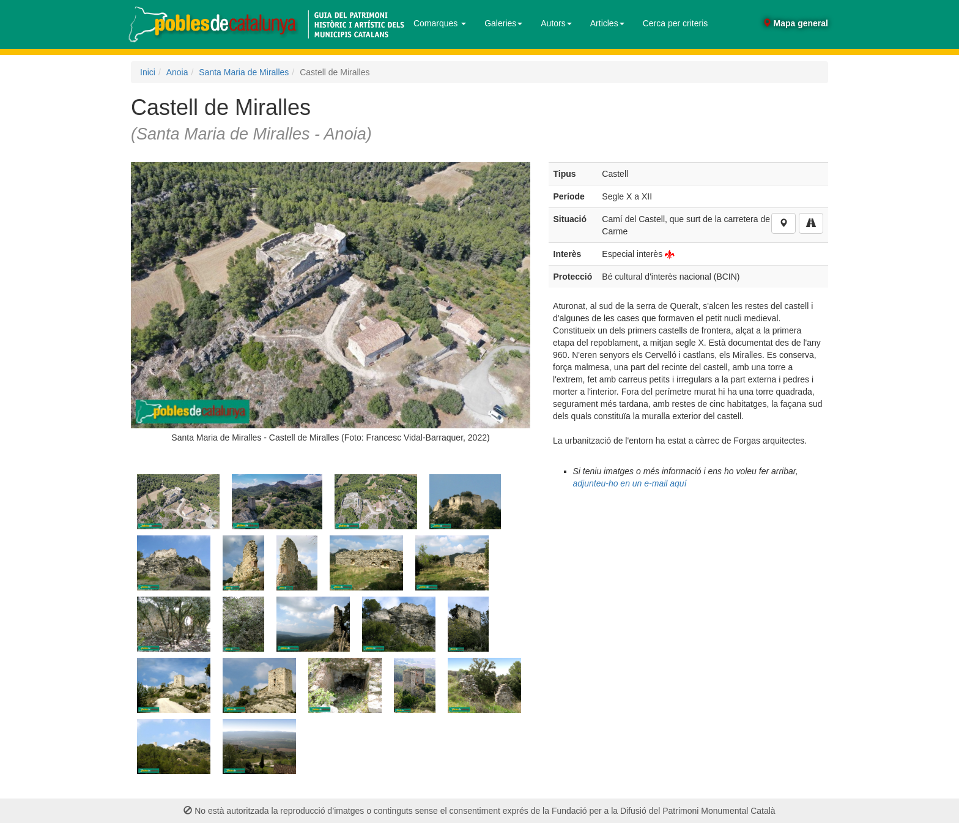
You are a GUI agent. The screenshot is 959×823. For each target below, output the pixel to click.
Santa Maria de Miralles (244, 72)
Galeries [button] (503, 23)
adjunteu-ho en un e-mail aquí (630, 483)
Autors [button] (556, 23)
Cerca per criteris (675, 23)
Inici (147, 72)
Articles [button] (607, 23)
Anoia (177, 72)
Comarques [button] (439, 23)
